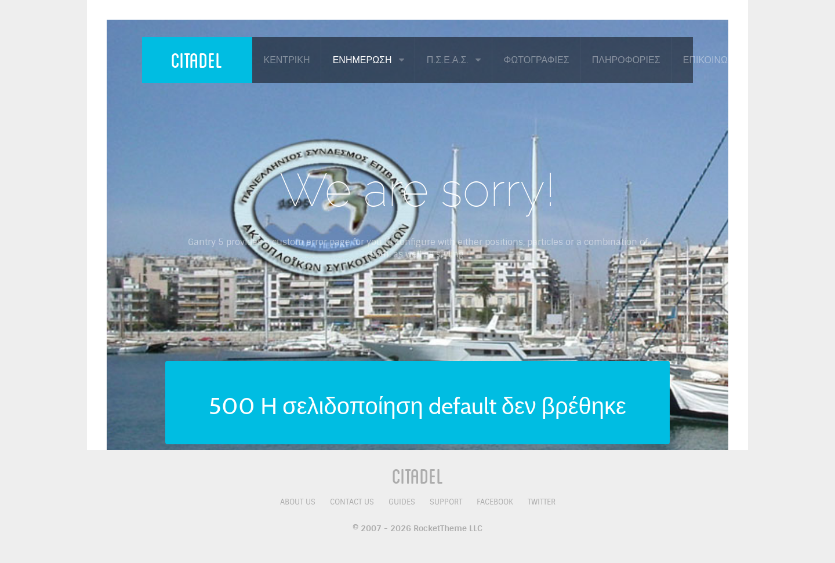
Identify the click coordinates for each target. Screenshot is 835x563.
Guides (402, 502)
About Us (297, 502)
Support (446, 502)
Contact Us (352, 502)
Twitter (542, 502)
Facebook (495, 502)
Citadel (197, 59)
